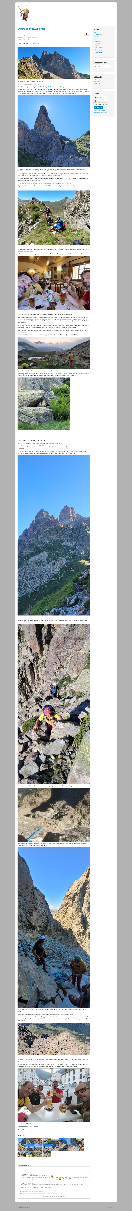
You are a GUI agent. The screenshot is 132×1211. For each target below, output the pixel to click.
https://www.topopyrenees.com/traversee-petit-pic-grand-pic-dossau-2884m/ (40, 443)
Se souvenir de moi (101, 104)
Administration (98, 34)
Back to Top (110, 1207)
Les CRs (96, 36)
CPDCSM (97, 83)
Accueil (96, 32)
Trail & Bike (97, 43)
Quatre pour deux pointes (31, 28)
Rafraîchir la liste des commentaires (32, 1191)
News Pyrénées (98, 51)
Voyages (97, 45)
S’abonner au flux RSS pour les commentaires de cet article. (39, 1193)
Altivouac (96, 80)
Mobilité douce (98, 47)
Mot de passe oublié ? (100, 112)
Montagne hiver (98, 39)
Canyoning (97, 41)
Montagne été (98, 38)
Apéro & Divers (98, 49)
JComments (87, 1199)
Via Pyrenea (97, 82)
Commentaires (98, 52)
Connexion (98, 107)
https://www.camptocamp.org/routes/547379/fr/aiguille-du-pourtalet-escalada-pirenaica (43, 87)
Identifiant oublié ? (99, 110)
